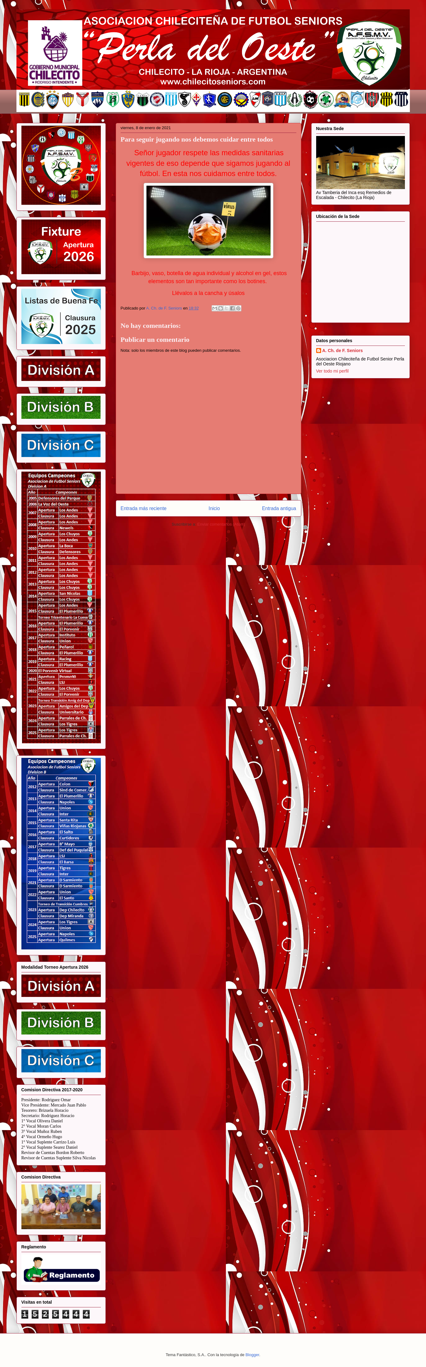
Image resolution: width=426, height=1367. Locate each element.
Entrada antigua (279, 508)
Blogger (252, 1354)
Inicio (214, 508)
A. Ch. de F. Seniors (342, 350)
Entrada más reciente (144, 508)
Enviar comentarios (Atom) (221, 524)
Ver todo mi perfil (332, 371)
